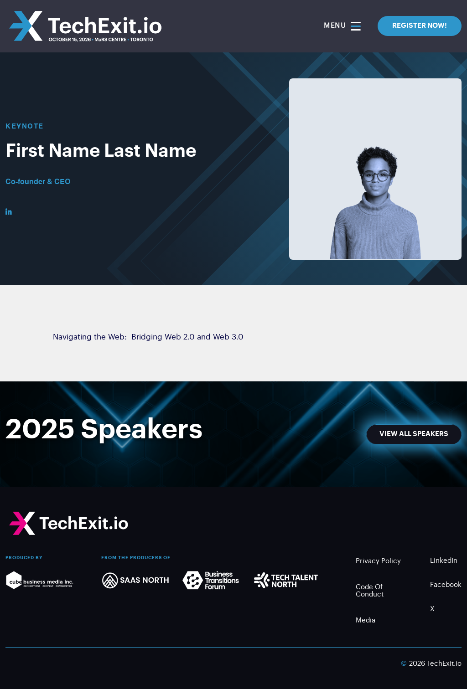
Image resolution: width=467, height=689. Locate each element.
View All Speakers (413, 434)
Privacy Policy (378, 562)
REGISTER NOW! (419, 25)
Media (365, 621)
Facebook (446, 586)
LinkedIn (443, 562)
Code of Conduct (370, 592)
